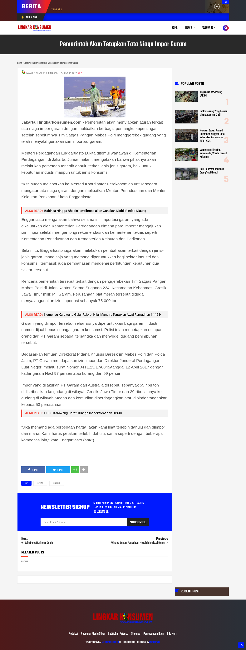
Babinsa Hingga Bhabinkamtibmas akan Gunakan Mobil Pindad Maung (95, 211)
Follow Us (207, 27)
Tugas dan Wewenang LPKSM (211, 94)
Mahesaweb (154, 642)
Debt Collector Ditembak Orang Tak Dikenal (212, 171)
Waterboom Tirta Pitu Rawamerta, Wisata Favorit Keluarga (213, 153)
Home (174, 27)
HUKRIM (56, 484)
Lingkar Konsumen (110, 642)
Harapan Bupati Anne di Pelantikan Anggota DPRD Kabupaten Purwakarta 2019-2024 (212, 136)
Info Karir (172, 634)
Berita (40, 484)
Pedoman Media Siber (93, 634)
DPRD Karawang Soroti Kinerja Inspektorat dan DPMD (83, 413)
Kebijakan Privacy (118, 634)
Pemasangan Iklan (153, 634)
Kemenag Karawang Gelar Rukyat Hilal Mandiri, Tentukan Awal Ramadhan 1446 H (102, 314)
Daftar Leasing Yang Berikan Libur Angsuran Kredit (214, 113)
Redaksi (73, 634)
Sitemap (135, 634)
